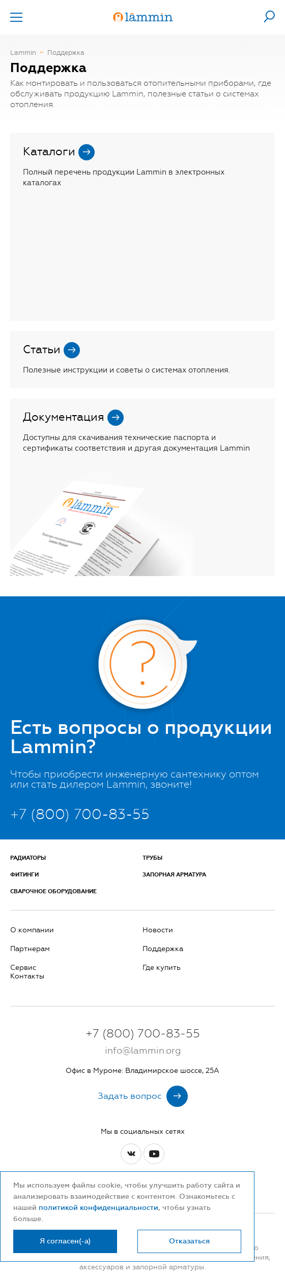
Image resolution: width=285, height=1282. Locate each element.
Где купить (161, 967)
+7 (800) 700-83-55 (80, 814)
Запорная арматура (174, 874)
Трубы (152, 858)
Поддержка (162, 948)
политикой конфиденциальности (98, 1207)
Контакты (27, 976)
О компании (32, 930)
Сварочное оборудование (53, 891)
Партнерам (30, 948)
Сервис (23, 967)
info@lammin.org (143, 1050)
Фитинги (24, 874)
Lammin (23, 52)
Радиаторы (28, 858)
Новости (157, 930)
